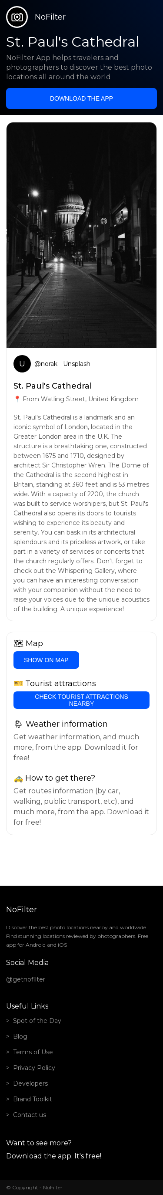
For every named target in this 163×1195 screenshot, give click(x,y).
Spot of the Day (37, 1021)
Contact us (29, 1115)
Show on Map (46, 660)
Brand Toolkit (32, 1099)
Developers (30, 1083)
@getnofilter (25, 979)
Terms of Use (33, 1052)
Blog (20, 1036)
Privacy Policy (34, 1068)
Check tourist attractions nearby (81, 700)
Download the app (81, 98)
